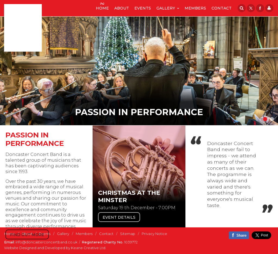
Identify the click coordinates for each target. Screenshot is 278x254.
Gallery (165, 8)
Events (142, 7)
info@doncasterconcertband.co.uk (46, 242)
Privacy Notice (154, 233)
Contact (221, 7)
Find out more (27, 234)
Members (195, 7)
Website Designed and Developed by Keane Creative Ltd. (55, 248)
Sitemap (127, 233)
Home (102, 7)
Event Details (119, 217)
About (121, 7)
